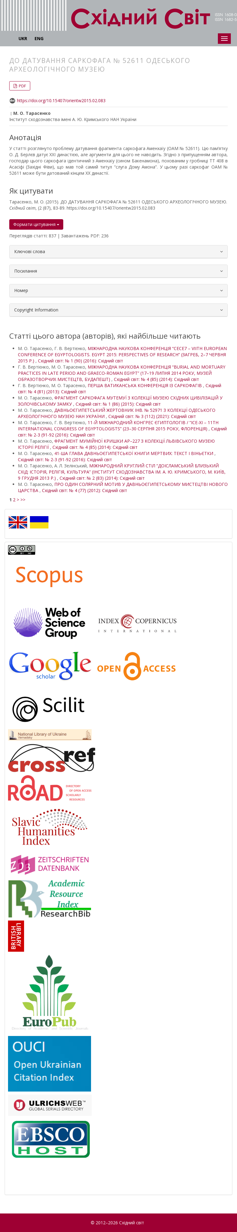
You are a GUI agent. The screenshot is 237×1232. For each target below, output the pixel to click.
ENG (39, 38)
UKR (23, 38)
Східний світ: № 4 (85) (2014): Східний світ (156, 379)
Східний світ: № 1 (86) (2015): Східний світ (118, 404)
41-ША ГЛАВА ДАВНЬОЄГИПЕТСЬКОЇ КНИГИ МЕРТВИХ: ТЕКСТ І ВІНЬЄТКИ (134, 453)
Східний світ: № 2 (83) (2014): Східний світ (102, 478)
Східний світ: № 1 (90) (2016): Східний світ (80, 361)
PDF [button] (22, 86)
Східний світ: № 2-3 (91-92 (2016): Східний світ (65, 459)
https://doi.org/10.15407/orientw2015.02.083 (61, 100)
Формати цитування (36, 224)
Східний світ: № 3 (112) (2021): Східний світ (152, 416)
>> (22, 500)
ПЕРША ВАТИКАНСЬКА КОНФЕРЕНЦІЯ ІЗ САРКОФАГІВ (145, 385)
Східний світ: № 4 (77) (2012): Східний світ (84, 490)
